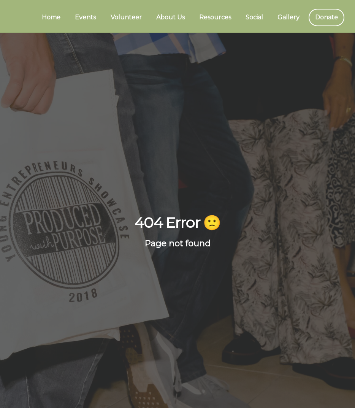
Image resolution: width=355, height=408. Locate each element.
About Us (170, 17)
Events (85, 17)
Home (51, 17)
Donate (326, 17)
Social (254, 17)
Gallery (288, 17)
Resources (215, 17)
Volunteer (126, 17)
